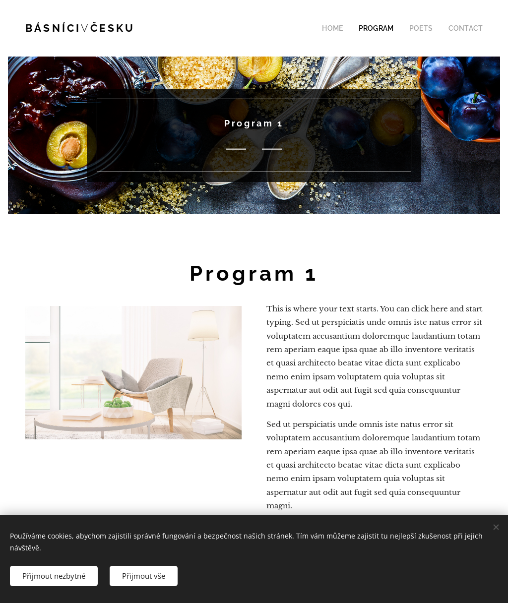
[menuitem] (346, 28)
